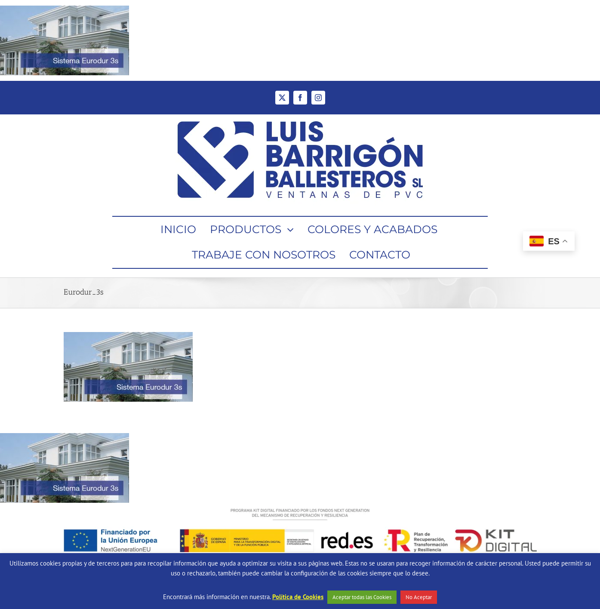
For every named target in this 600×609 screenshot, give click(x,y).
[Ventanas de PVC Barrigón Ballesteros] (300, 117)
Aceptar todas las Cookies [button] (361, 597)
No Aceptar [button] (419, 597)
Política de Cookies (297, 597)
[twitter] (282, 98)
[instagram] (318, 98)
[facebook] (300, 98)
